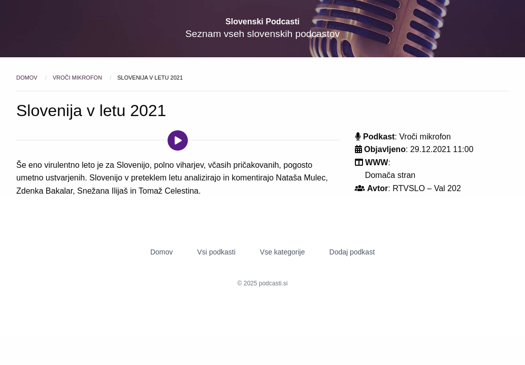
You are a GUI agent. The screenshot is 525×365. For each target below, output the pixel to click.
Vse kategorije (282, 252)
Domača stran (390, 175)
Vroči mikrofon (78, 78)
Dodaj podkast (352, 252)
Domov (27, 78)
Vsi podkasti (216, 252)
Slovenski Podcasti (262, 21)
